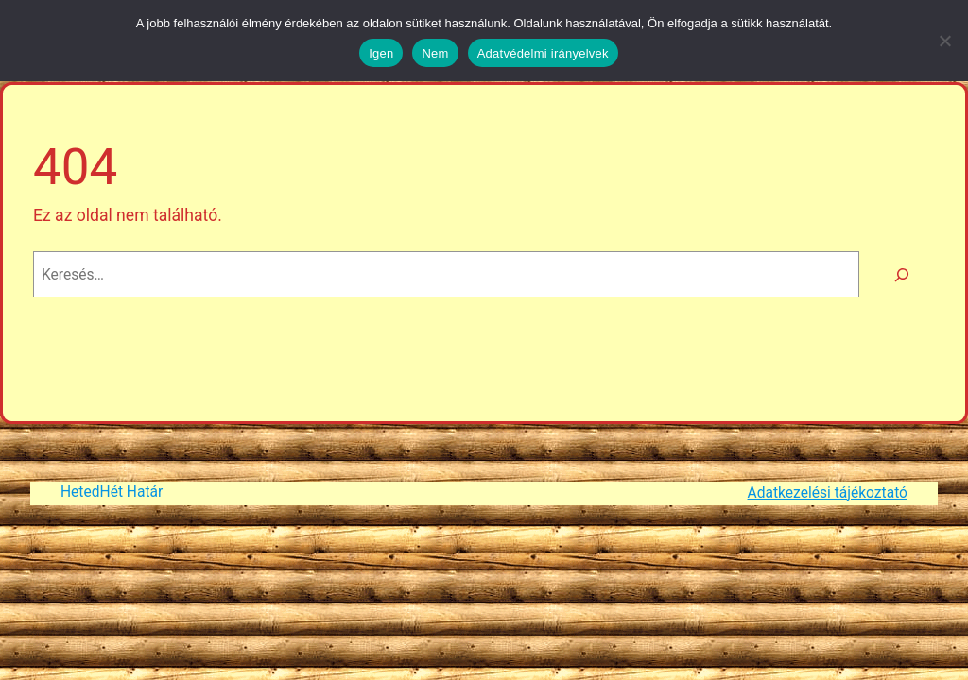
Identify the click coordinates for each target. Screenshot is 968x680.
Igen (381, 53)
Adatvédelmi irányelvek (543, 53)
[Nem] (944, 40)
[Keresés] (902, 274)
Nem (435, 53)
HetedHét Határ (111, 492)
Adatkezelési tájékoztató (828, 493)
